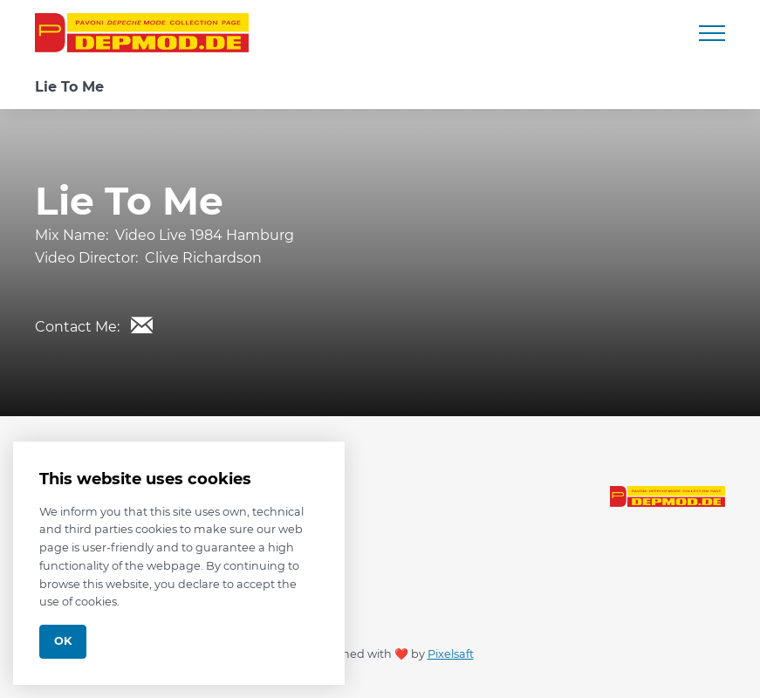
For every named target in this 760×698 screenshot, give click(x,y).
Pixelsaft (451, 653)
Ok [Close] (63, 640)
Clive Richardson (203, 258)
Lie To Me (69, 87)
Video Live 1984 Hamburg (204, 235)
